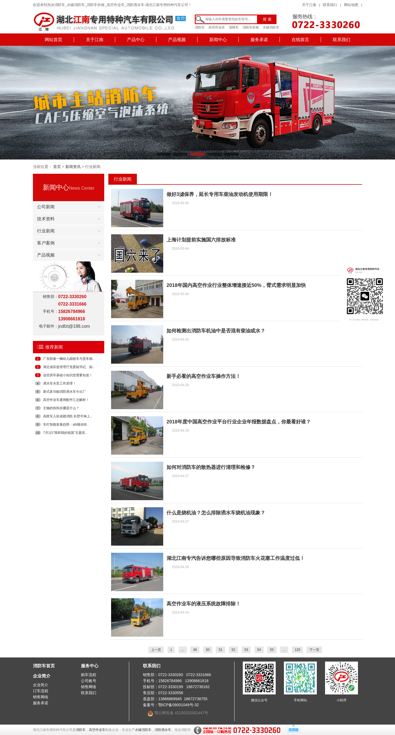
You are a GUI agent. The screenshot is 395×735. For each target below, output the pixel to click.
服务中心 (89, 665)
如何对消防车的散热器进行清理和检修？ (211, 467)
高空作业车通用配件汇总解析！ (66, 400)
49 (195, 650)
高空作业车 (216, 27)
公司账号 (88, 681)
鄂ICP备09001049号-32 (178, 705)
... (182, 650)
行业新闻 (46, 231)
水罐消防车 (271, 27)
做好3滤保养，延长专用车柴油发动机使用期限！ (220, 194)
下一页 (314, 650)
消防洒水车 (163, 730)
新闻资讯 (73, 166)
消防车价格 (250, 27)
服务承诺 (259, 39)
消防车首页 (44, 665)
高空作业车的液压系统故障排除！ (204, 603)
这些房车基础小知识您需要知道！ (67, 375)
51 (220, 650)
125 (297, 650)
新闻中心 (218, 39)
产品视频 (177, 39)
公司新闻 (46, 206)
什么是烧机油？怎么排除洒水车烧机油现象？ (216, 512)
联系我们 (330, 5)
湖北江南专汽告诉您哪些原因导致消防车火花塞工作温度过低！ (236, 558)
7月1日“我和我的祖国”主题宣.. (65, 433)
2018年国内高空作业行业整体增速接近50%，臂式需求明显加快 (236, 285)
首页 (57, 166)
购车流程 (88, 675)
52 (233, 650)
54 (259, 650)
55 (271, 650)
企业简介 (41, 676)
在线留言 (300, 39)
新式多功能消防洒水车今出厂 (64, 392)
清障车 (234, 27)
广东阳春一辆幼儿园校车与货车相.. (68, 359)
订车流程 (40, 691)
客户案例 (46, 243)
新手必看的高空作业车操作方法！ (204, 376)
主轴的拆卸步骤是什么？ (61, 408)
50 (208, 650)
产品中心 (136, 39)
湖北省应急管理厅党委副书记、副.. (68, 367)
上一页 (156, 650)
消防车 (200, 27)
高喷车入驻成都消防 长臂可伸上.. (67, 416)
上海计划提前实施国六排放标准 (201, 240)
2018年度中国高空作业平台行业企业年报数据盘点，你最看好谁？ (239, 422)
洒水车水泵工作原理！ (59, 383)
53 (246, 650)
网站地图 (351, 5)
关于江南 (309, 5)
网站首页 (53, 39)
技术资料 (46, 218)
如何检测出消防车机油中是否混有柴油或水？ (216, 331)
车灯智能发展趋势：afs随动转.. (66, 424)
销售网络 (40, 697)
